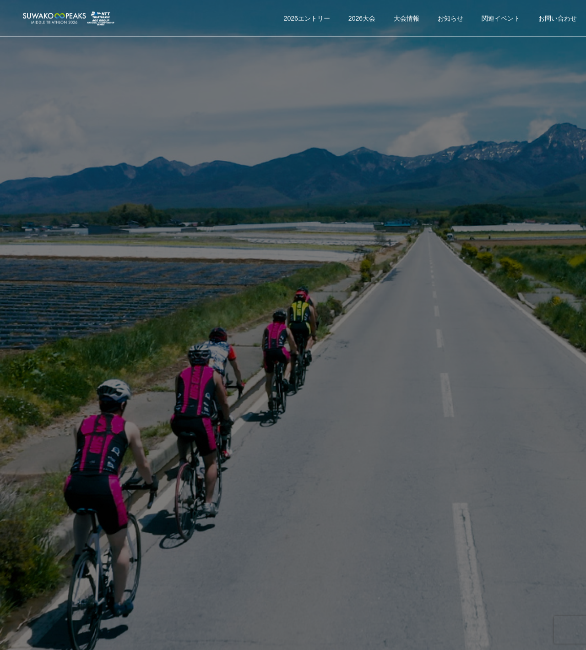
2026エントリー (307, 18)
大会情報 (406, 18)
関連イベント (501, 18)
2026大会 (361, 18)
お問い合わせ (557, 18)
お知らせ (450, 18)
